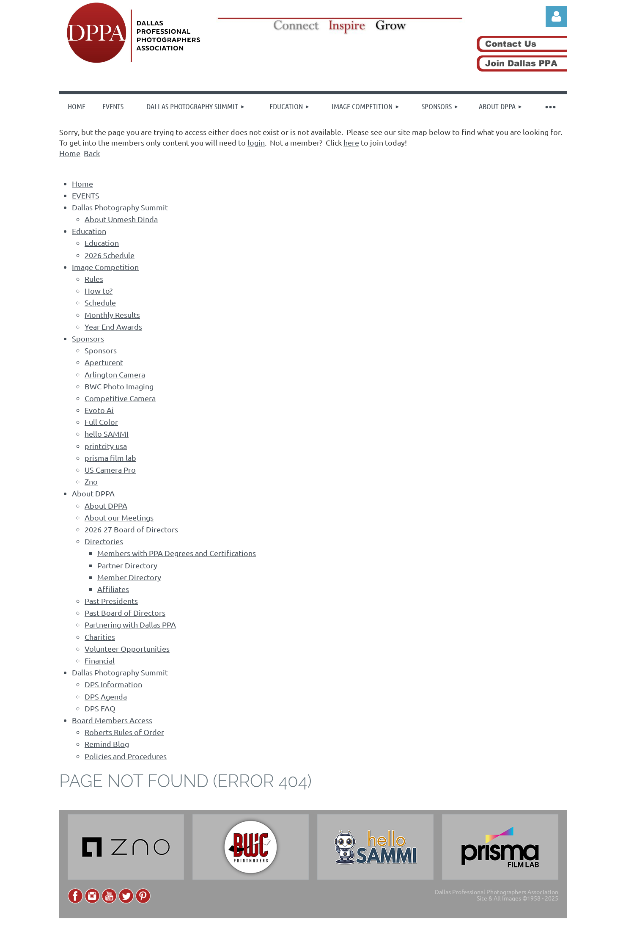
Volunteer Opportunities (127, 648)
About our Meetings (119, 517)
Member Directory (129, 577)
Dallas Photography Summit (120, 207)
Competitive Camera (120, 398)
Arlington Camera (115, 374)
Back (92, 153)
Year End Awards (113, 326)
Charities (100, 636)
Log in (556, 16)
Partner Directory (127, 565)
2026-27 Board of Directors (131, 529)
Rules (94, 278)
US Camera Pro (110, 469)
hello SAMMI (107, 433)
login (256, 142)
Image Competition (105, 266)
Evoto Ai (99, 409)
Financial (100, 660)
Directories (104, 541)
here (351, 142)
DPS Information (113, 684)
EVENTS (85, 195)
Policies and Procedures (126, 756)
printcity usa (106, 445)
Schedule (100, 302)
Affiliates (113, 588)
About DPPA (93, 493)
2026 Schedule (110, 255)
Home (69, 153)
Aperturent (104, 362)
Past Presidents (111, 600)
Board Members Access (112, 720)
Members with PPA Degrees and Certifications (176, 552)
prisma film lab (110, 457)
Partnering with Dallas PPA (130, 624)
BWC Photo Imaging (119, 386)
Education (89, 230)
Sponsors (88, 338)
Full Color (101, 421)
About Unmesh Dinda (121, 219)
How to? (99, 290)
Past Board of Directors (125, 612)
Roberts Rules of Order (124, 731)
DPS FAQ (100, 708)
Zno (91, 481)
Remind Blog (107, 743)
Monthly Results (112, 314)
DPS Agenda (106, 696)
